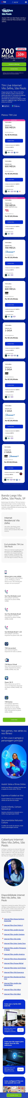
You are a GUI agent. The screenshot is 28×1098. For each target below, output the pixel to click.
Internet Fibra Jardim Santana (14, 934)
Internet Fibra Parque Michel (13, 963)
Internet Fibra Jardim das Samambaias (12, 984)
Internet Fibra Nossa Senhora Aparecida (14, 920)
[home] (3, 2)
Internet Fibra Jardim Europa (14, 930)
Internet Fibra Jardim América (14, 954)
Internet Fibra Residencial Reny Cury (14, 978)
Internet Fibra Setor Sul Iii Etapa (15, 968)
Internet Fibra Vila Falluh (12, 990)
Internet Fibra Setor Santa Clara (15, 943)
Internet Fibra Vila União (12, 939)
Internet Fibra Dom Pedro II (13, 925)
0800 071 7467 (12, 100)
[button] (25, 2)
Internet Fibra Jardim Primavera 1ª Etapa (15, 949)
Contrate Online (14, 1095)
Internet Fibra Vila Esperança (14, 972)
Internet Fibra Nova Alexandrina (15, 959)
